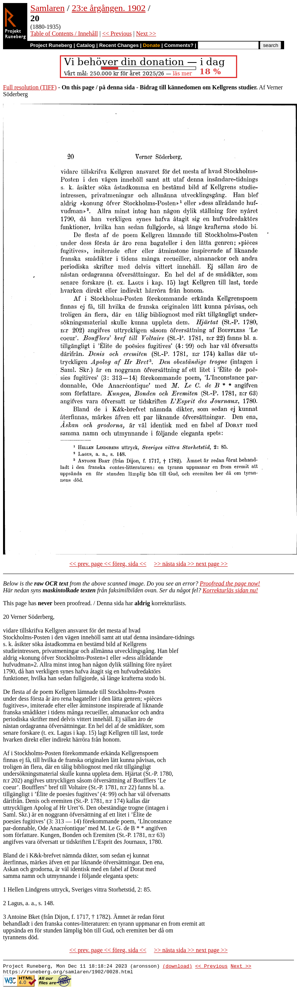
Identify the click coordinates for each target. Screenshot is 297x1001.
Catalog (86, 45)
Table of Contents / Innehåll (64, 33)
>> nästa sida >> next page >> (191, 564)
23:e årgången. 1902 (108, 8)
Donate (151, 45)
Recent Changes (119, 45)
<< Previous (117, 33)
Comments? (179, 45)
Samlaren (47, 8)
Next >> (146, 33)
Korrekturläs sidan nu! (230, 590)
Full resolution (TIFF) (29, 87)
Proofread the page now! (230, 583)
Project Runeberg (51, 45)
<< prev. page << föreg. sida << (107, 564)
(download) (177, 967)
